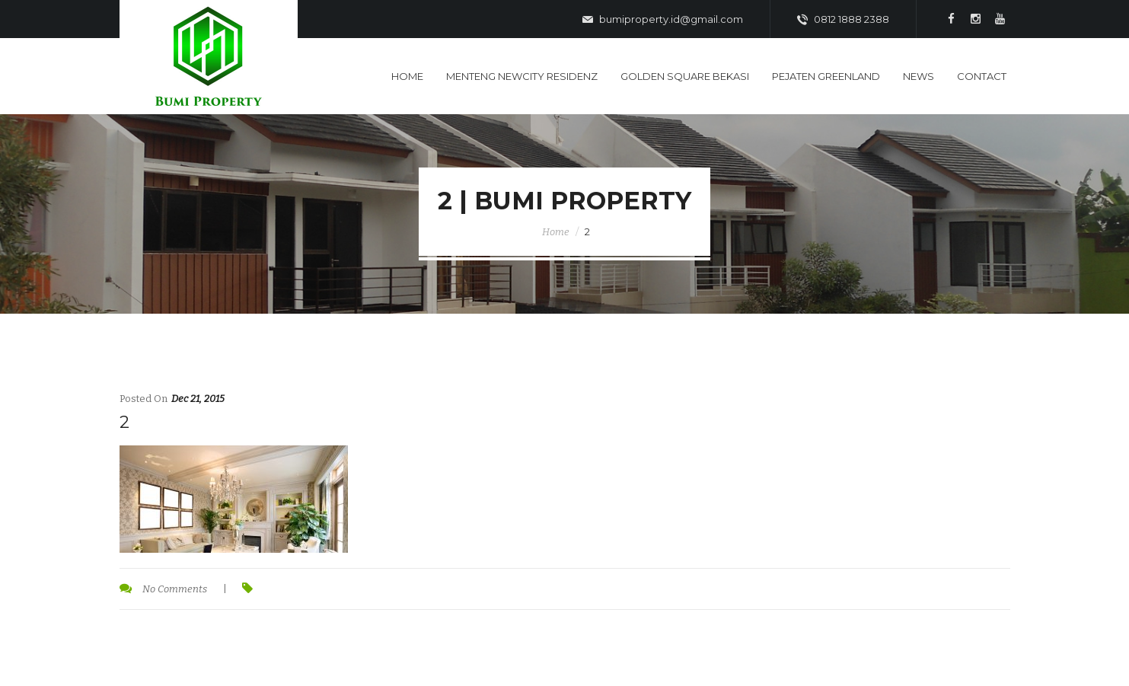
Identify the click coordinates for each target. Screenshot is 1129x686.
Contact (981, 76)
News (918, 76)
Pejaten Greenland (826, 76)
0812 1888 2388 (843, 20)
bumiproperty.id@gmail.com (662, 20)
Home (407, 76)
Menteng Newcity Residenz (522, 76)
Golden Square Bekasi (684, 76)
